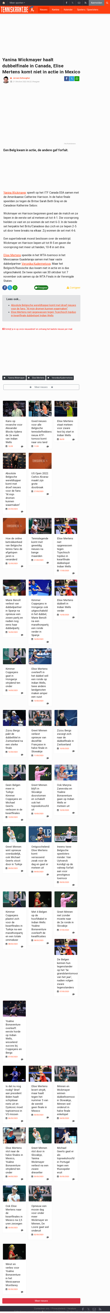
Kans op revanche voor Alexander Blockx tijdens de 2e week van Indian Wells (14, 432)
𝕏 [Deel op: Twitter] (72, 78)
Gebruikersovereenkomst (27, 1304)
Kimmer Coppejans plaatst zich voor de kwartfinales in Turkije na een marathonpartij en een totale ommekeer (14, 925)
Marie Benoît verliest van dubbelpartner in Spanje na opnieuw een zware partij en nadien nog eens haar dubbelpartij (14, 614)
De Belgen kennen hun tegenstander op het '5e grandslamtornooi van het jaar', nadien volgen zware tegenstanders (67, 973)
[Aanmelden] (4, 378)
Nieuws (43, 9)
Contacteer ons (41, 1300)
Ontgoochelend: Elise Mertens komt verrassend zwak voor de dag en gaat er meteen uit (40, 857)
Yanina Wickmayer (14, 192)
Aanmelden (96, 2)
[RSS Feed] (100, 1301)
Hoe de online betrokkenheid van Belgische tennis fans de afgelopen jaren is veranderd (14, 549)
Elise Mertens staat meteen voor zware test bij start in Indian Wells (65, 428)
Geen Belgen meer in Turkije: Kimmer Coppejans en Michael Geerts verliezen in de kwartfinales (14, 798)
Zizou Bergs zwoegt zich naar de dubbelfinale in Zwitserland (65, 737)
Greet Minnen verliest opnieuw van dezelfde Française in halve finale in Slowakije (39, 741)
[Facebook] (83, 1301)
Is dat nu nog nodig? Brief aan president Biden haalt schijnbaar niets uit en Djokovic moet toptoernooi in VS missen (14, 1100)
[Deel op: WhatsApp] (76, 78)
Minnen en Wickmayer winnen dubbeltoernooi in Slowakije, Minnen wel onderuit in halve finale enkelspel (66, 1100)
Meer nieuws (41, 387)
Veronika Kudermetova (36, 263)
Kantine (55, 9)
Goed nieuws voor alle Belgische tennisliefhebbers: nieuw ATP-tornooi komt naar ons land (41, 432)
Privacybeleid (58, 1300)
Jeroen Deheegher (21, 78)
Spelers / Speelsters (87, 9)
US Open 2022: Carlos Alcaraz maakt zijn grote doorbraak (40, 480)
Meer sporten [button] (16, 2)
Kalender (68, 9)
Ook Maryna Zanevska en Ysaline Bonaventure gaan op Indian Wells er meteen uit (65, 795)
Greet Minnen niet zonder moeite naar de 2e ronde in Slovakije (65, 918)
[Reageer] (22, 446)
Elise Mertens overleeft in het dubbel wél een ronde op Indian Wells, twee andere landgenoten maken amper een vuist (39, 682)
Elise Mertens (12, 255)
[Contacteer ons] (94, 1301)
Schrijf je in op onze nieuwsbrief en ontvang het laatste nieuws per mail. (37, 329)
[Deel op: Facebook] (66, 78)
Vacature (71, 1300)
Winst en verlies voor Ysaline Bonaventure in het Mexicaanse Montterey (13, 1275)
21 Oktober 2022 (19, 82)
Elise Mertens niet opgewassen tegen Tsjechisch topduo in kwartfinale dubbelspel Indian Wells (65, 552)
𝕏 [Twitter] (88, 1301)
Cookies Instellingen (53, 1304)
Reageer (36, 82)
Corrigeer (73, 287)
